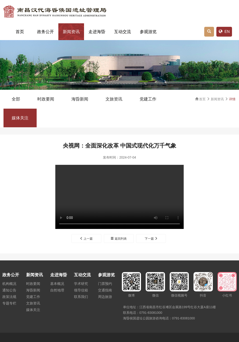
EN (224, 32)
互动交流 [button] (122, 31)
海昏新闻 (79, 99)
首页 (20, 31)
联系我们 (81, 297)
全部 (16, 99)
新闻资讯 (217, 99)
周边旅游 (105, 297)
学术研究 (81, 284)
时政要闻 (45, 99)
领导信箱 (81, 290)
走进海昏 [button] (96, 31)
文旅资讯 (113, 99)
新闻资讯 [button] (71, 31)
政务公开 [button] (45, 31)
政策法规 (9, 297)
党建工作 (148, 99)
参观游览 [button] (148, 31)
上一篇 (86, 238)
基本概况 (57, 284)
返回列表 (119, 238)
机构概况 (9, 284)
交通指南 (105, 290)
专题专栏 (9, 303)
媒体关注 (20, 118)
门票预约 (105, 284)
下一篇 (151, 238)
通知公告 (9, 290)
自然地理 (57, 290)
